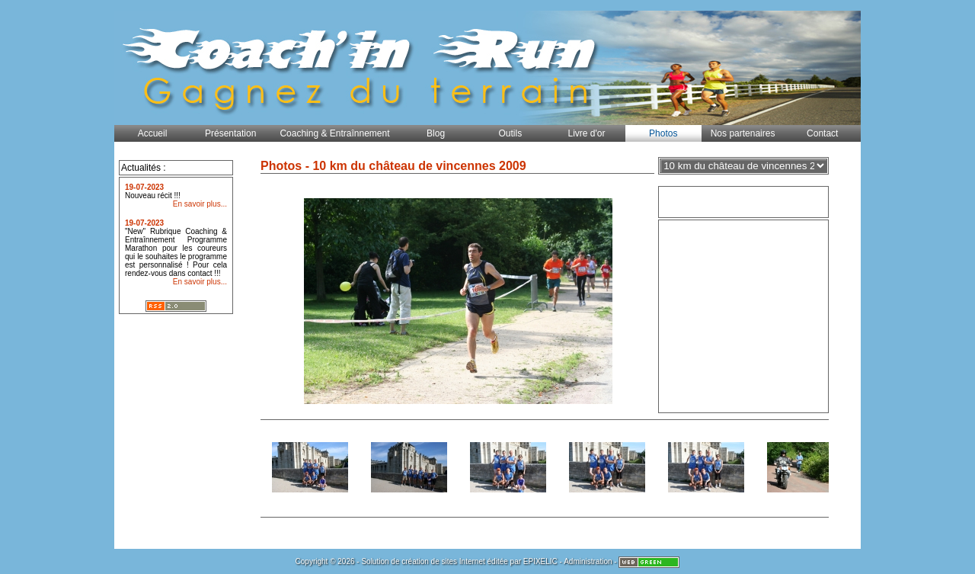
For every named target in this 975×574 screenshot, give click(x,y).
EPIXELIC (540, 561)
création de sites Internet (443, 561)
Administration (588, 561)
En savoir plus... (200, 204)
